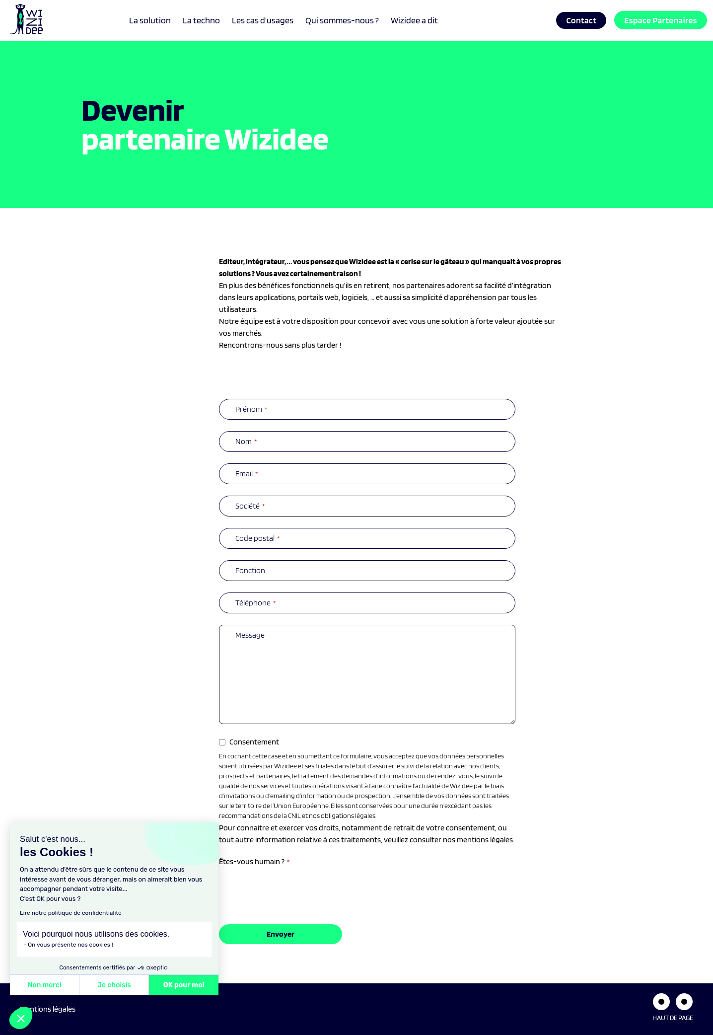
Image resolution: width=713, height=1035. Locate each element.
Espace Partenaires (660, 20)
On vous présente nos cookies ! (70, 944)
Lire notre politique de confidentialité (71, 912)
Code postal (257, 538)
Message (250, 635)
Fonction (250, 570)
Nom (246, 441)
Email (246, 473)
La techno (201, 20)
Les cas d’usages (262, 20)
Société (250, 506)
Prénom (251, 409)
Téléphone (255, 602)
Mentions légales (47, 1009)
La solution (150, 20)
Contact (581, 20)
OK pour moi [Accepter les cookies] (184, 985)
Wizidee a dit (414, 20)
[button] (21, 1018)
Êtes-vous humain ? (254, 861)
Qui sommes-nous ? (342, 20)
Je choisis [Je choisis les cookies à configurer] (114, 985)
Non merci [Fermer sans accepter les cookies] (44, 985)
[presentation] (294, 888)
